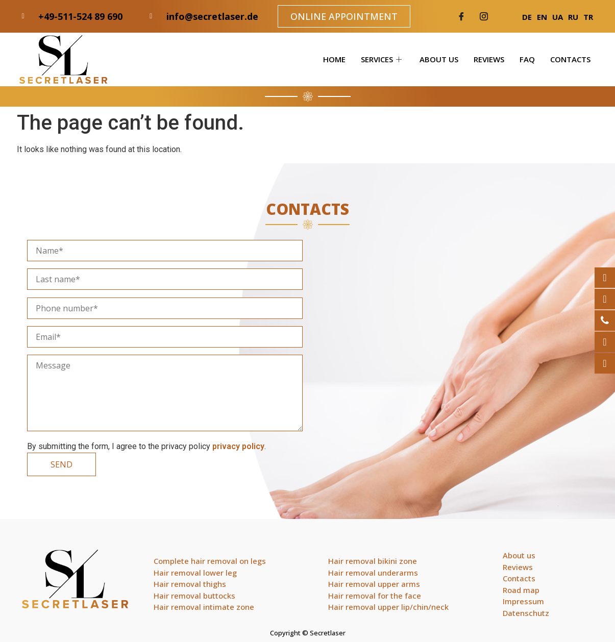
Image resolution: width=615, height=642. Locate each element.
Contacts (570, 59)
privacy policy (238, 446)
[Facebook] (461, 16)
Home (334, 59)
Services (382, 59)
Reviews (489, 59)
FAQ (527, 59)
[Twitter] (483, 16)
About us (439, 59)
